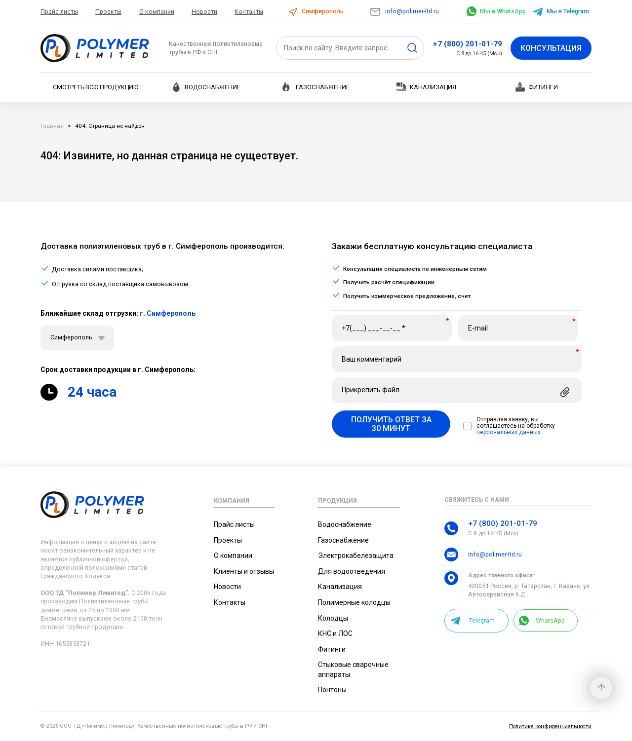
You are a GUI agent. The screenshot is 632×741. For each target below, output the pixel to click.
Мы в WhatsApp (496, 11)
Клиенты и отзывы (244, 571)
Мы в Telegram (560, 11)
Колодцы (333, 618)
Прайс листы (59, 11)
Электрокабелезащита (356, 555)
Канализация (426, 86)
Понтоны (332, 690)
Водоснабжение (205, 87)
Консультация (551, 48)
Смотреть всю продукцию (95, 87)
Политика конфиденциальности (550, 726)
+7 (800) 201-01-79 (467, 43)
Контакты (249, 11)
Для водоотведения (351, 571)
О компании (156, 11)
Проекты (108, 11)
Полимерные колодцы (354, 602)
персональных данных (508, 432)
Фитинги (536, 87)
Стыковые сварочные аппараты (353, 669)
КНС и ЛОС (335, 633)
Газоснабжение (316, 87)
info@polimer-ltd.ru (404, 11)
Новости (204, 11)
